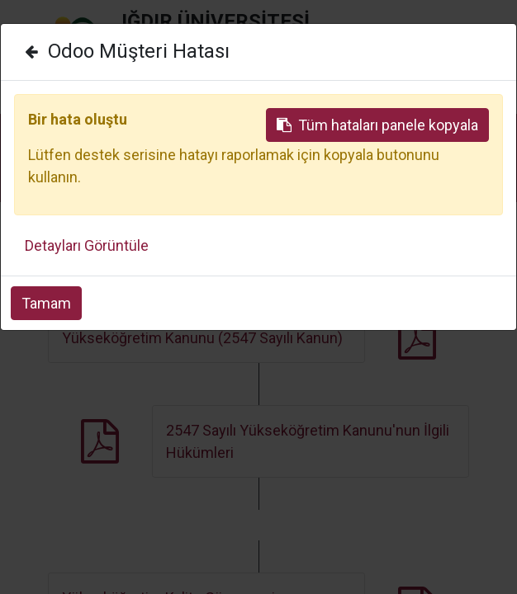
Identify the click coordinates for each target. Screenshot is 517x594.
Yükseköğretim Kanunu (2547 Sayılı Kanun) (202, 337)
